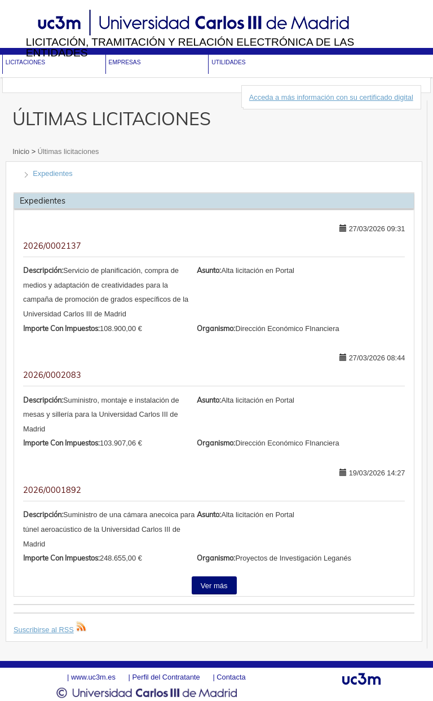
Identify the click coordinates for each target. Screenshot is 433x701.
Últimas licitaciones (67, 151)
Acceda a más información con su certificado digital (331, 97)
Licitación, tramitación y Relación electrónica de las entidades (190, 47)
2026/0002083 (52, 375)
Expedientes (52, 173)
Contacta (230, 677)
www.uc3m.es (93, 677)
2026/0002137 (52, 246)
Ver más (214, 585)
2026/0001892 (52, 490)
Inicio (21, 151)
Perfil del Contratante (166, 677)
